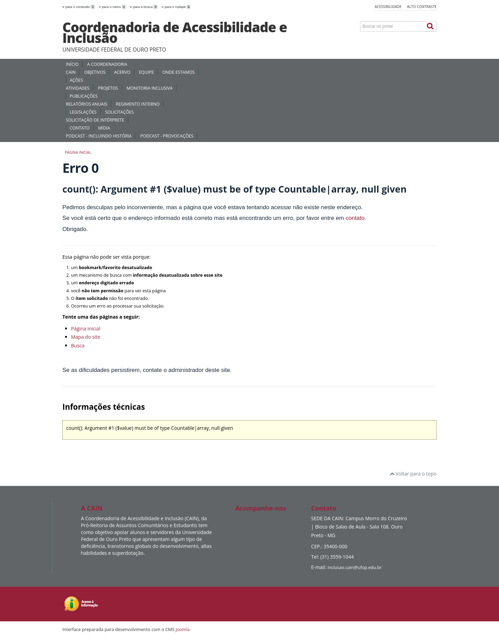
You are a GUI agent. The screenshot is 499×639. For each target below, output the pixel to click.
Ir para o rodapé (175, 7)
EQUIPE (146, 72)
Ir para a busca (144, 7)
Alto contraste (422, 6)
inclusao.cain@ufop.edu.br (354, 567)
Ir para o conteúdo (78, 7)
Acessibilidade (388, 6)
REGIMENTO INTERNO (137, 104)
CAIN (71, 72)
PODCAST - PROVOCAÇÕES (166, 136)
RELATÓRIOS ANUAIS (86, 104)
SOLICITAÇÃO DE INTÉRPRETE (95, 120)
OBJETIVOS (95, 72)
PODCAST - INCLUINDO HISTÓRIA (99, 136)
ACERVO (122, 72)
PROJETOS (108, 88)
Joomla (183, 629)
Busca (78, 345)
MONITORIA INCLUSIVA (149, 88)
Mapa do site (85, 337)
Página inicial (78, 152)
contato (355, 218)
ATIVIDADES (77, 88)
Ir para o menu (112, 7)
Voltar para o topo (413, 473)
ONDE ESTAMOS (178, 72)
